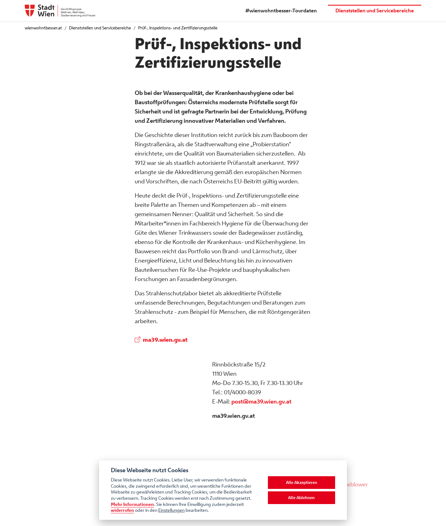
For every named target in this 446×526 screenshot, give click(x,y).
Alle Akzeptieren (301, 482)
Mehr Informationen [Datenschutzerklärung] (132, 504)
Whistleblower (349, 484)
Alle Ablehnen (301, 497)
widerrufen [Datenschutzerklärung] (122, 510)
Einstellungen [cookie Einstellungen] (171, 510)
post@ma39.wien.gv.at (261, 401)
